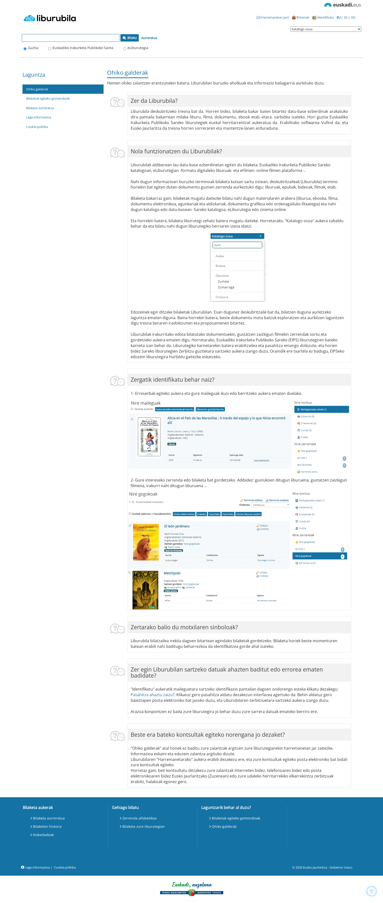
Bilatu (129, 37)
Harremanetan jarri (272, 17)
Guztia (33, 47)
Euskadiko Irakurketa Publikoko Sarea (83, 47)
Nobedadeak (43, 834)
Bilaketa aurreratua (40, 108)
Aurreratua (149, 38)
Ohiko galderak (37, 89)
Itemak (300, 17)
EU (339, 17)
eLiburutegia (138, 47)
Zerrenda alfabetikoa (139, 818)
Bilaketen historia (47, 826)
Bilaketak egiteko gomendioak (48, 98)
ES (346, 17)
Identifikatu (323, 17)
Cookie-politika (37, 127)
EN (353, 17)
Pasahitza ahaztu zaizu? (152, 694)
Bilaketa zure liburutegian (143, 826)
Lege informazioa (38, 117)
